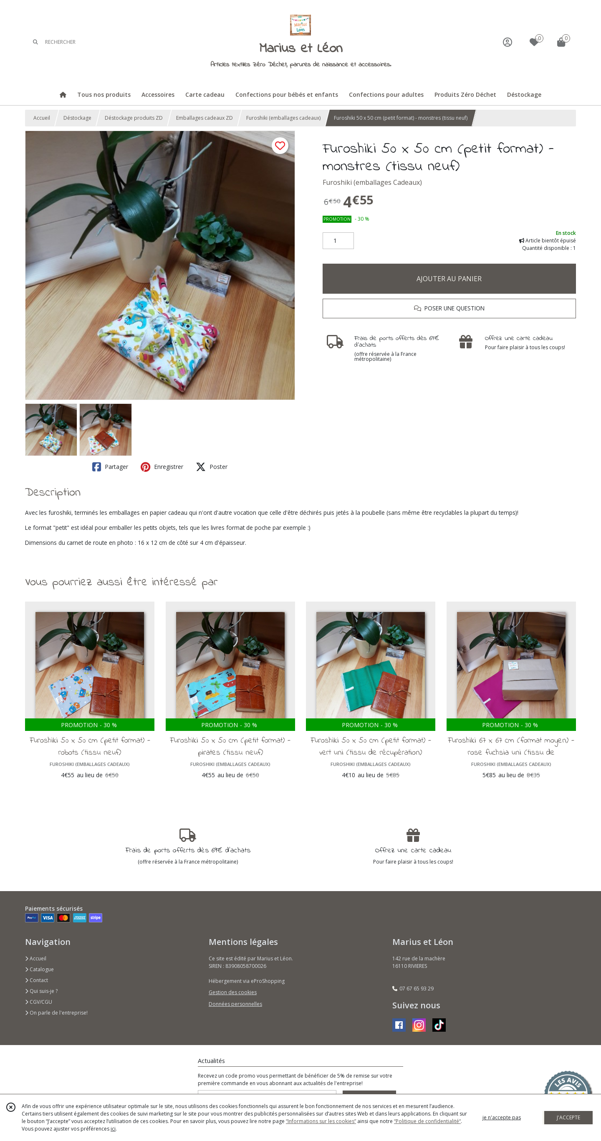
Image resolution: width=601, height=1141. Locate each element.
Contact (36, 980)
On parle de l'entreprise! (56, 1012)
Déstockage (77, 117)
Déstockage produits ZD (134, 117)
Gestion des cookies (233, 992)
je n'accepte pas (501, 1117)
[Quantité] (338, 240)
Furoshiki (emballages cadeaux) (283, 117)
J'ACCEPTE (568, 1117)
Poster (211, 467)
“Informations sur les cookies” (321, 1121)
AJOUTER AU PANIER (449, 278)
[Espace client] (507, 42)
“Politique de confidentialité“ (427, 1121)
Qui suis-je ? (41, 991)
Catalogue (39, 969)
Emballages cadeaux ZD (204, 117)
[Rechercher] (35, 42)
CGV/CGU (38, 1001)
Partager (110, 467)
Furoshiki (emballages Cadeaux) (372, 182)
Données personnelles (235, 1004)
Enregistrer (162, 467)
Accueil (41, 117)
